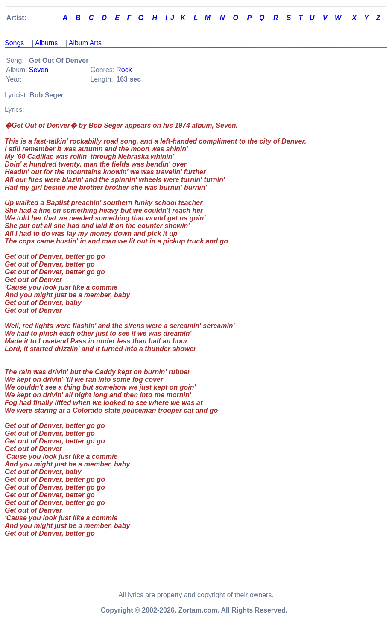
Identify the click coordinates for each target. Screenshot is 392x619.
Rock (124, 69)
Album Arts (85, 43)
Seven (38, 69)
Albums (46, 43)
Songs (14, 43)
